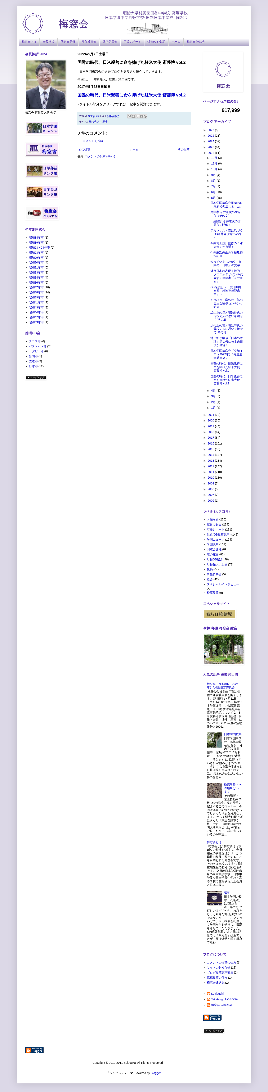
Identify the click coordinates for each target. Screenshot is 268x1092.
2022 (211, 152)
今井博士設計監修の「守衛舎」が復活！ (226, 245)
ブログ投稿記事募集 (220, 972)
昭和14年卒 (36, 237)
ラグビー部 (36, 351)
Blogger (156, 1073)
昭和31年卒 (36, 267)
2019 (211, 426)
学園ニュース (215, 539)
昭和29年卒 (36, 257)
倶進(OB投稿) (156, 41)
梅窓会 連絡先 (196, 41)
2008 (211, 489)
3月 (213, 396)
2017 (211, 437)
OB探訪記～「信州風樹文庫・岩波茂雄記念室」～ (225, 290)
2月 (213, 402)
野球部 (33, 366)
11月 (214, 163)
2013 (211, 460)
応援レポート (132, 41)
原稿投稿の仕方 (217, 977)
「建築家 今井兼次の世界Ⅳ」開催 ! (225, 223)
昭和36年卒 (36, 282)
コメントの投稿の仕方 (221, 962)
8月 (213, 180)
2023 (211, 147)
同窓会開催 (68, 41)
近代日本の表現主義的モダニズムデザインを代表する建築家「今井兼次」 (226, 276)
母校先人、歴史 (98, 121)
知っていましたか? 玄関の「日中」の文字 (225, 263)
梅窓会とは (29, 41)
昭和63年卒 (36, 322)
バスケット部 (37, 346)
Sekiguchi (217, 993)
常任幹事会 (89, 41)
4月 (213, 390)
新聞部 (33, 356)
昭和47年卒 (36, 317)
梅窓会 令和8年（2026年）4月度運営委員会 (222, 685)
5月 (213, 197)
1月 (213, 407)
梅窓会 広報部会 (221, 1005)
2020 (211, 420)
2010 (211, 477)
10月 (214, 169)
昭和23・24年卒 (39, 247)
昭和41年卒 (36, 302)
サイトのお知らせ (218, 967)
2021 (211, 414)
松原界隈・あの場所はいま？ (233, 788)
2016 (211, 443)
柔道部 (33, 361)
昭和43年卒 (36, 307)
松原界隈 (213, 592)
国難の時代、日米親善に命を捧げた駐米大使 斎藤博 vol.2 (131, 95)
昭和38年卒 (36, 292)
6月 (213, 192)
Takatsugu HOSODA (224, 999)
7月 (213, 186)
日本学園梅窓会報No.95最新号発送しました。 (226, 204)
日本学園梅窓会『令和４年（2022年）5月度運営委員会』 (226, 354)
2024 (211, 141)
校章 (227, 892)
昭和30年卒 (36, 262)
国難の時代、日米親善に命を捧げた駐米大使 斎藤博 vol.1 (226, 380)
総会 (210, 579)
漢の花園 (213, 554)
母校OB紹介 (215, 559)
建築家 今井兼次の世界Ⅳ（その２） (225, 213)
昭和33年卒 (36, 272)
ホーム (176, 41)
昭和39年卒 (36, 297)
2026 (211, 130)
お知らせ (213, 519)
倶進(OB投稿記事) (219, 534)
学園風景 (213, 544)
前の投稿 (183, 149)
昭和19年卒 (36, 242)
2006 (211, 500)
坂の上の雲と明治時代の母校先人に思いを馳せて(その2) (226, 316)
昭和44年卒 (36, 312)
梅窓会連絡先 (215, 982)
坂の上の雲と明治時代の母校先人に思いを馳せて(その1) (226, 329)
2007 (211, 494)
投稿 (210, 569)
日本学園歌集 (233, 734)
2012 (211, 466)
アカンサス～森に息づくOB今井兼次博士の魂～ (226, 234)
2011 (211, 472)
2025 (211, 135)
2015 (211, 449)
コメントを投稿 (93, 141)
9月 (213, 175)
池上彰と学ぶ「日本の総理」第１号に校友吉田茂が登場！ (226, 341)
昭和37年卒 (36, 287)
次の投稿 (84, 149)
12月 (214, 157)
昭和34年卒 (36, 277)
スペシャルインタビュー (223, 584)
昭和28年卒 (36, 252)
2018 (211, 432)
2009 (211, 483)
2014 (211, 454)
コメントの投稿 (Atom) (100, 156)
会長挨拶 (48, 41)
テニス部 (35, 341)
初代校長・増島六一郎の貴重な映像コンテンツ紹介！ (226, 303)
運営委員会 (110, 41)
